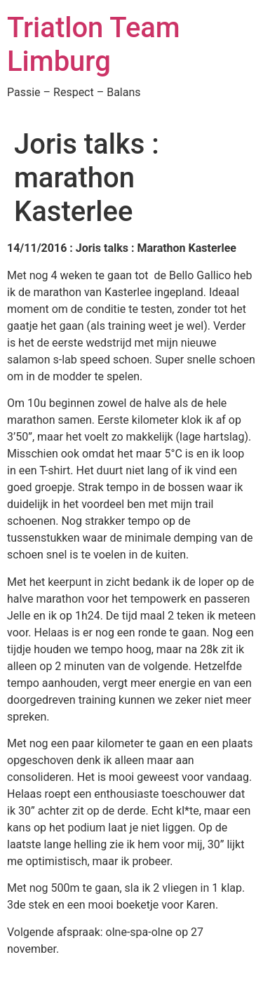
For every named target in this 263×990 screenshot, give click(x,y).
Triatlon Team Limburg (93, 44)
